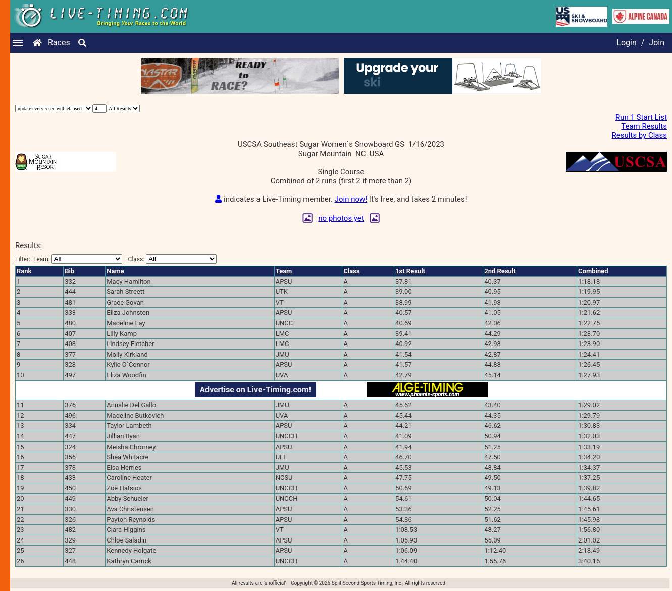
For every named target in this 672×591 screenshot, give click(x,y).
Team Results (644, 126)
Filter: (68, 259)
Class (351, 271)
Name (115, 271)
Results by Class (639, 135)
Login (626, 42)
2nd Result (499, 271)
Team (284, 271)
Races (59, 42)
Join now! (351, 199)
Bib (69, 271)
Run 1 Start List (641, 117)
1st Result (410, 271)
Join (656, 42)
